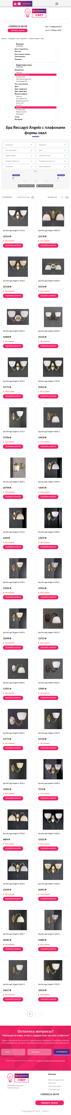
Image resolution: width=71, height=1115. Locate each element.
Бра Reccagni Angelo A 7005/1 (14, 934)
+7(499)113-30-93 (17, 26)
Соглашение (54, 1089)
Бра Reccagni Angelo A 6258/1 (14, 582)
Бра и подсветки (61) (22, 74)
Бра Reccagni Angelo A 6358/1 (14, 632)
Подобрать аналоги (13, 245)
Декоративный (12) (22, 101)
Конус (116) (19, 103)
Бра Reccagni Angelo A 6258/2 (14, 281)
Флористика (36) (21, 111)
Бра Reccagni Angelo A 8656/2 (14, 331)
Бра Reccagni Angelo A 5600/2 (49, 833)
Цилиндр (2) (20, 114)
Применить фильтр (27, 186)
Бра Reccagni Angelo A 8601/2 (49, 230)
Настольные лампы (22, 54)
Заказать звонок (17, 30)
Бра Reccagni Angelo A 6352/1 (49, 582)
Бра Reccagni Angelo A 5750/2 (14, 833)
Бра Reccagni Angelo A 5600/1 (49, 532)
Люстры (52, 1083)
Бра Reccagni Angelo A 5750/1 (14, 532)
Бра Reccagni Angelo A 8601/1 (49, 431)
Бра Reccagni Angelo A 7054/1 (14, 783)
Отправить (61, 1052)
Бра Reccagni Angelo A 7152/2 (14, 230)
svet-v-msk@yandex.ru (53, 27)
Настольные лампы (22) (23, 79)
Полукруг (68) (20, 109)
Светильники (54, 1086)
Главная (3, 38)
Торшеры (18, 59)
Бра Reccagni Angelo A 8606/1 (14, 683)
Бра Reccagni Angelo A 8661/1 (49, 683)
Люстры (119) (20, 77)
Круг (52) (19, 105)
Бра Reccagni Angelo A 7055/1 (49, 984)
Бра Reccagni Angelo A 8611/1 (49, 632)
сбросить (19, 72)
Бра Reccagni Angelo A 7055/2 (49, 381)
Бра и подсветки (56, 1080)
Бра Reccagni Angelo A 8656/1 (14, 733)
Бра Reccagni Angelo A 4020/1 (14, 482)
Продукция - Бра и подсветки (17, 38)
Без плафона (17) (21, 98)
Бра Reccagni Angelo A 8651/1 (14, 984)
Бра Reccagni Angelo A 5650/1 (49, 482)
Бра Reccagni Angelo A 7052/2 (14, 381)
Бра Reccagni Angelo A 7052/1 (49, 733)
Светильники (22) (21, 81)
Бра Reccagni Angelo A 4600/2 (49, 783)
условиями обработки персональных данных (50, 1060)
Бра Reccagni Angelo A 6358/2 (49, 884)
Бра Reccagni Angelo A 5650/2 (14, 884)
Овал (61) (19, 107)
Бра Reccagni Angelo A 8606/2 (49, 281)
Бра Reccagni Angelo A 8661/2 (49, 331)
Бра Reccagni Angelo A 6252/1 (49, 934)
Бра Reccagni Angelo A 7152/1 (14, 431)
